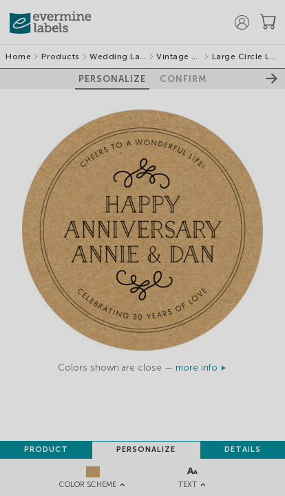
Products (60, 56)
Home (18, 56)
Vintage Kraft (179, 56)
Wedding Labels (118, 56)
